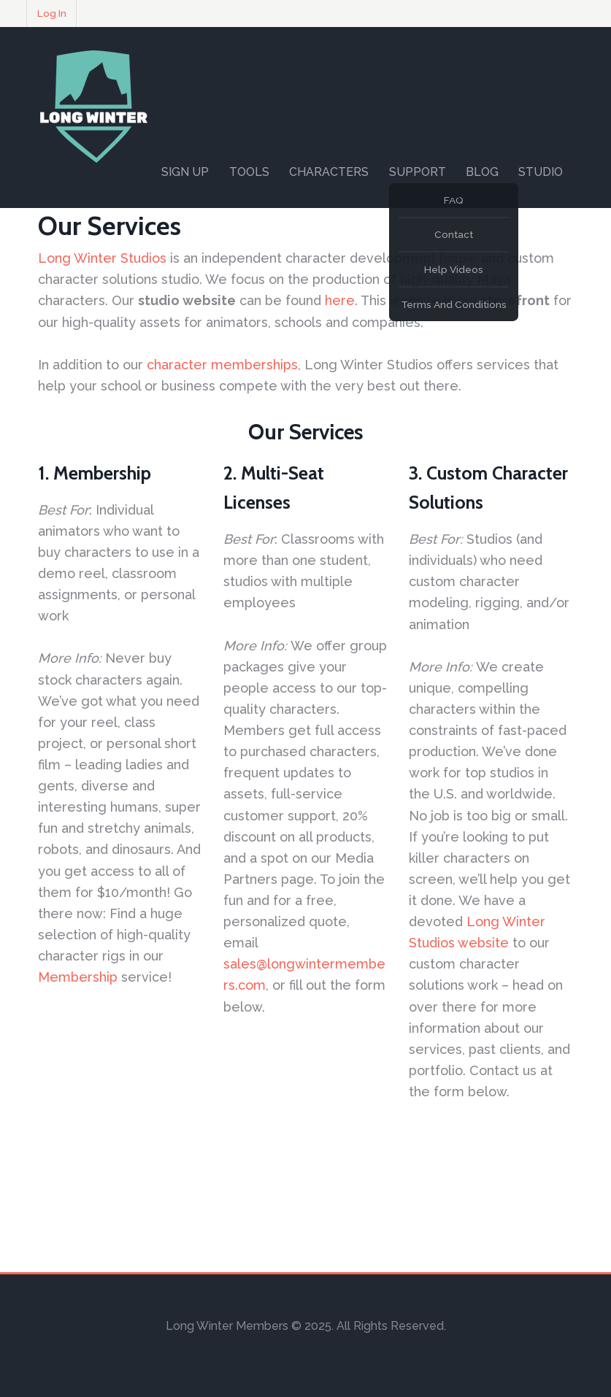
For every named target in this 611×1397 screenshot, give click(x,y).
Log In (51, 13)
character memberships (222, 364)
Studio (540, 172)
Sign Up (185, 172)
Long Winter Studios (102, 258)
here (340, 300)
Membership (78, 977)
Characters (329, 172)
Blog (482, 172)
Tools (249, 172)
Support (417, 172)
